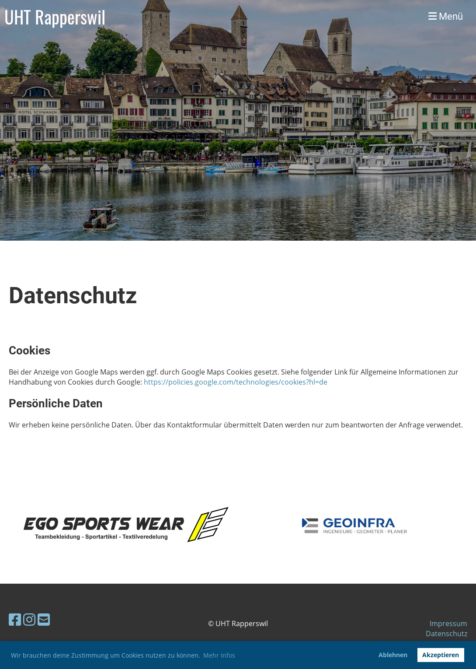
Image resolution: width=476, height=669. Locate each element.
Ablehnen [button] (393, 655)
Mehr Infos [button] (219, 655)
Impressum (448, 623)
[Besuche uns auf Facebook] (15, 619)
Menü (445, 16)
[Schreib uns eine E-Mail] (44, 619)
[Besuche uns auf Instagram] (29, 619)
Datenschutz (446, 633)
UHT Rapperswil (54, 16)
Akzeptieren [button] (440, 655)
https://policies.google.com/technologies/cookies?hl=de (235, 382)
